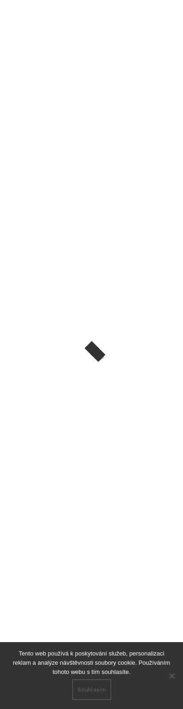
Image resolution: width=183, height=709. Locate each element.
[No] (171, 675)
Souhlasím (91, 689)
